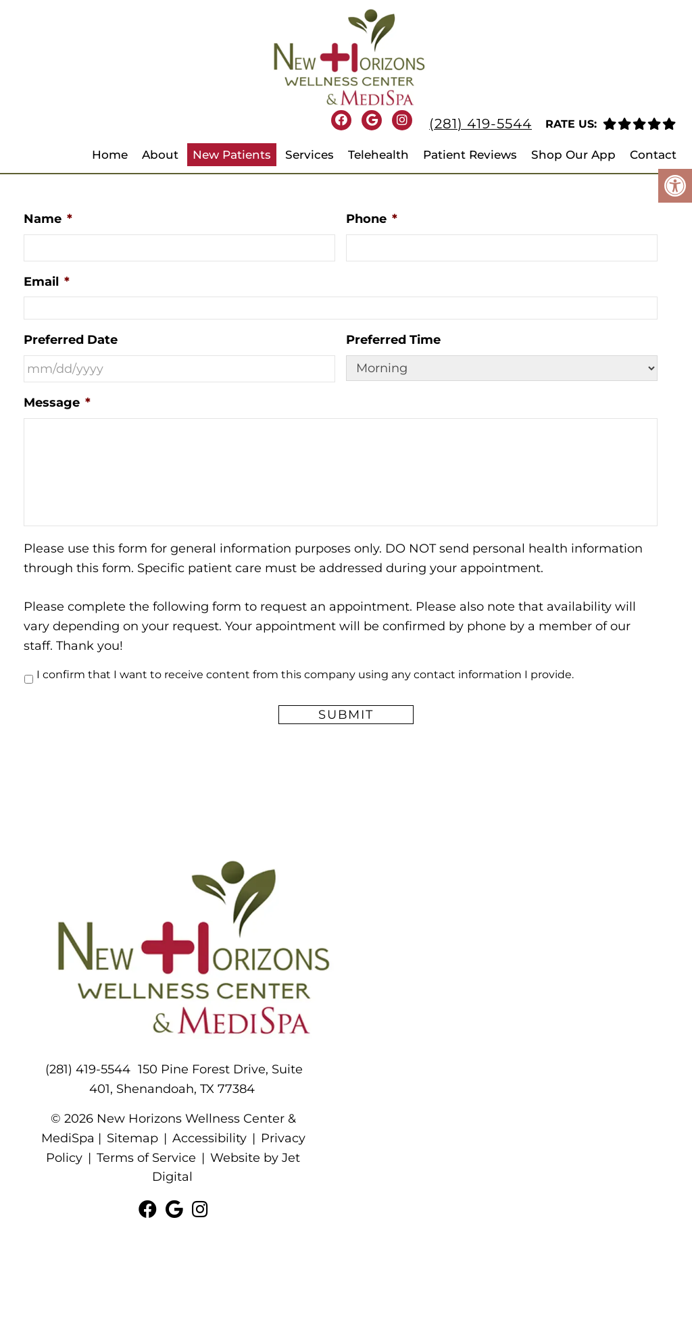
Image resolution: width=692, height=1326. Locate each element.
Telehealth (378, 154)
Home (110, 154)
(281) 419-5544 (480, 124)
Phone (371, 218)
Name (48, 218)
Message (57, 402)
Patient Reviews (470, 154)
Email (47, 281)
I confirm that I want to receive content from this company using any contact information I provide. (305, 674)
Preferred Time (393, 339)
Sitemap (132, 1138)
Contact (653, 154)
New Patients (232, 154)
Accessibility (209, 1138)
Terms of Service (146, 1157)
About (160, 154)
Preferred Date (71, 339)
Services (309, 154)
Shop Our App (573, 154)
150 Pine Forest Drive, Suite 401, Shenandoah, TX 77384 (196, 1079)
